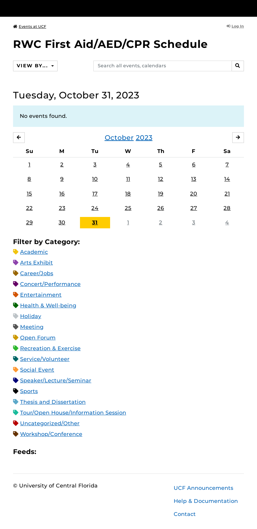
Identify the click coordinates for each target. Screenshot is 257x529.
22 (29, 208)
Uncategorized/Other (50, 423)
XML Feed (79, 451)
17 (95, 194)
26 (160, 208)
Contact (185, 514)
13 (193, 179)
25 (128, 208)
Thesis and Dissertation (53, 402)
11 (128, 179)
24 (94, 208)
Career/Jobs (36, 273)
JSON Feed (90, 451)
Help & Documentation (206, 501)
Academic (34, 252)
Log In (235, 26)
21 (227, 194)
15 (29, 194)
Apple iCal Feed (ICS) (45, 451)
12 (160, 179)
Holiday (30, 316)
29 (29, 222)
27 (193, 208)
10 (95, 179)
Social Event (37, 370)
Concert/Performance (50, 284)
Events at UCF (29, 26)
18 (128, 194)
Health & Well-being (48, 305)
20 (193, 194)
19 (160, 194)
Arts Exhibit (36, 262)
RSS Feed (67, 451)
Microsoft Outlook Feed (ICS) (56, 451)
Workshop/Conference (51, 434)
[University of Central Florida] (57, 8)
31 (95, 222)
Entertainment (41, 295)
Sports (29, 391)
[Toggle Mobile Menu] (242, 7)
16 (62, 194)
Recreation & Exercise (50, 348)
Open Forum (38, 337)
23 (62, 208)
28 (227, 208)
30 (62, 222)
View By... (33, 66)
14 (227, 179)
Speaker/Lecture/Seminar (55, 380)
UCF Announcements (203, 488)
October (119, 138)
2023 (144, 138)
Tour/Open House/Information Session (73, 412)
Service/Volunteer (45, 359)
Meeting (32, 327)
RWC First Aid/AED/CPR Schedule (110, 44)
